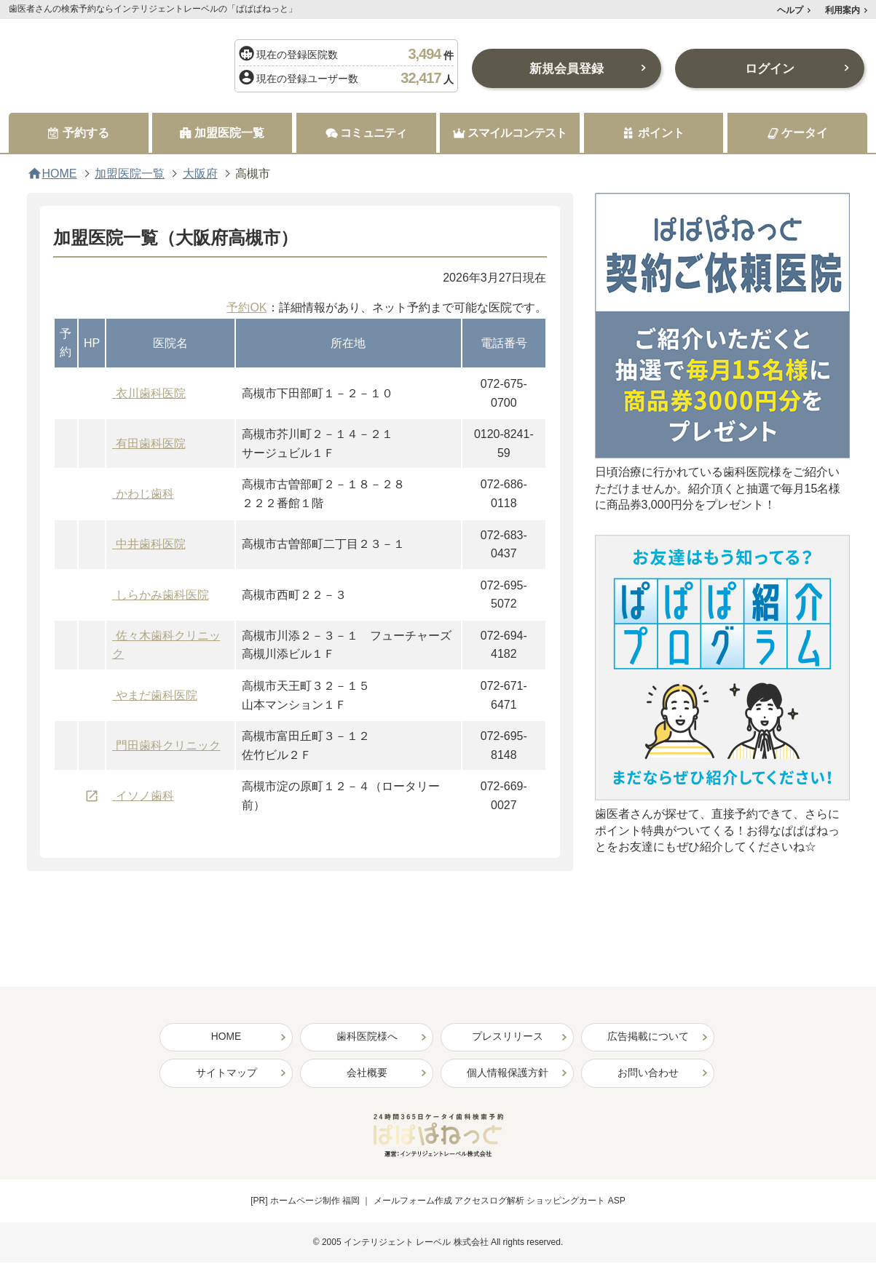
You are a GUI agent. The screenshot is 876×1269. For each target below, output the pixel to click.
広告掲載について (648, 1037)
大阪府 (200, 174)
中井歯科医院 (151, 544)
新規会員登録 (566, 68)
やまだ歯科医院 (156, 695)
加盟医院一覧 (130, 174)
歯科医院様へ (367, 1037)
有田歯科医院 (151, 443)
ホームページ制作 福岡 (315, 1202)
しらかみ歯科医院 (162, 595)
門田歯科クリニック (168, 745)
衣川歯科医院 (151, 393)
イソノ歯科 (145, 795)
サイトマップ (226, 1074)
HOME (59, 174)
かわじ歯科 (145, 494)
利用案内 (842, 10)
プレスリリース (507, 1037)
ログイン (769, 68)
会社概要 (367, 1074)
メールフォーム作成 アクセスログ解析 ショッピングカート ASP (500, 1202)
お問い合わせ (648, 1074)
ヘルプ (790, 10)
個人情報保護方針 (507, 1074)
